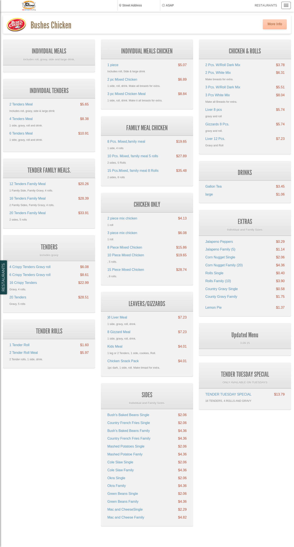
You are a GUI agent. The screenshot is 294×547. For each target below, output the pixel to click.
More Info (275, 24)
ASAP (170, 5)
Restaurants (266, 5)
